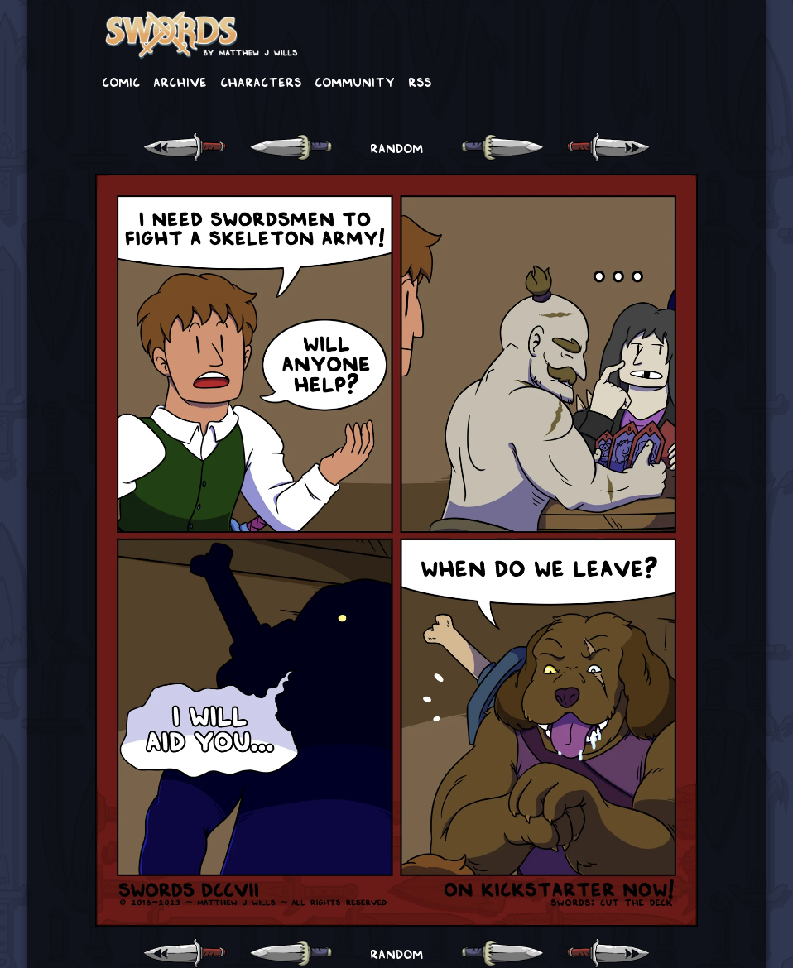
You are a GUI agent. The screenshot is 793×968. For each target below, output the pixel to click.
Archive (180, 81)
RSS (419, 81)
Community (355, 81)
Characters (260, 81)
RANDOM (396, 147)
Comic (121, 81)
